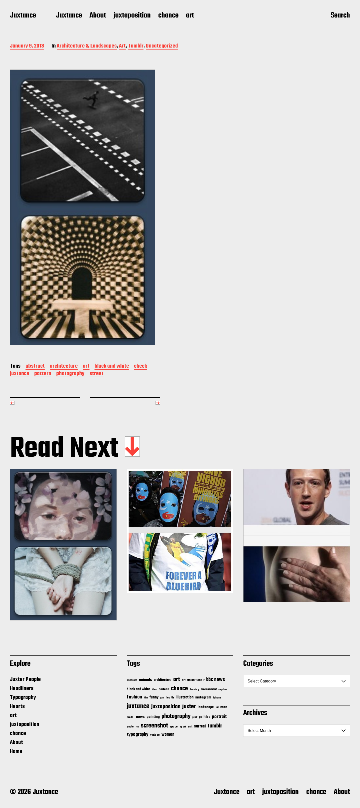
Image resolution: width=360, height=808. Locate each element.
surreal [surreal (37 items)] (200, 726)
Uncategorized (162, 46)
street (97, 374)
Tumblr (136, 46)
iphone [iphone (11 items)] (217, 698)
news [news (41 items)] (140, 717)
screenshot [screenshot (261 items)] (154, 726)
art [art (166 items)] (176, 679)
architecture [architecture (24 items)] (163, 680)
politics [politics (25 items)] (204, 717)
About (98, 16)
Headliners (22, 688)
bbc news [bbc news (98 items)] (215, 680)
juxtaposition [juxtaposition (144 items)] (165, 706)
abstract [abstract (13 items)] (132, 680)
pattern (42, 374)
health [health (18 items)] (170, 697)
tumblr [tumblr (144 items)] (215, 726)
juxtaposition (132, 16)
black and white (111, 366)
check (140, 366)
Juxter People (25, 679)
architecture (64, 366)
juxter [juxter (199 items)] (189, 706)
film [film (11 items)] (146, 698)
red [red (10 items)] (137, 727)
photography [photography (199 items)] (176, 716)
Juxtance (23, 16)
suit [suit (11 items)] (190, 727)
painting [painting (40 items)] (153, 717)
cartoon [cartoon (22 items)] (163, 689)
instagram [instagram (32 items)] (203, 697)
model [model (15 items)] (130, 717)
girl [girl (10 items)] (162, 698)
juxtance (19, 374)
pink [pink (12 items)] (194, 717)
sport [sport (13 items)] (183, 727)
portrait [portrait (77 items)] (219, 716)
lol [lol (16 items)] (217, 707)
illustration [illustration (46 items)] (185, 697)
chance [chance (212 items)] (179, 688)
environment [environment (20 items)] (209, 689)
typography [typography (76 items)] (137, 734)
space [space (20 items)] (174, 726)
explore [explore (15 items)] (223, 689)
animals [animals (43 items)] (145, 680)
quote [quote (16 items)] (130, 726)
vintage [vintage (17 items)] (155, 734)
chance (168, 16)
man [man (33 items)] (223, 707)
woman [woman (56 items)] (168, 734)
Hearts (17, 706)
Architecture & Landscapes (87, 46)
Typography (23, 697)
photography (70, 374)
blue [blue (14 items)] (154, 689)
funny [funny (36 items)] (154, 697)
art (190, 16)
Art (122, 46)
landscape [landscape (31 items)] (206, 707)
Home (16, 751)
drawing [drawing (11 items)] (194, 689)
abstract (35, 366)
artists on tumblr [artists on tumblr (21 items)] (193, 680)
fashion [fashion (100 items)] (134, 697)
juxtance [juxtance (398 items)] (138, 706)
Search (340, 16)
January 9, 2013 (27, 46)
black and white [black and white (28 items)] (138, 689)
